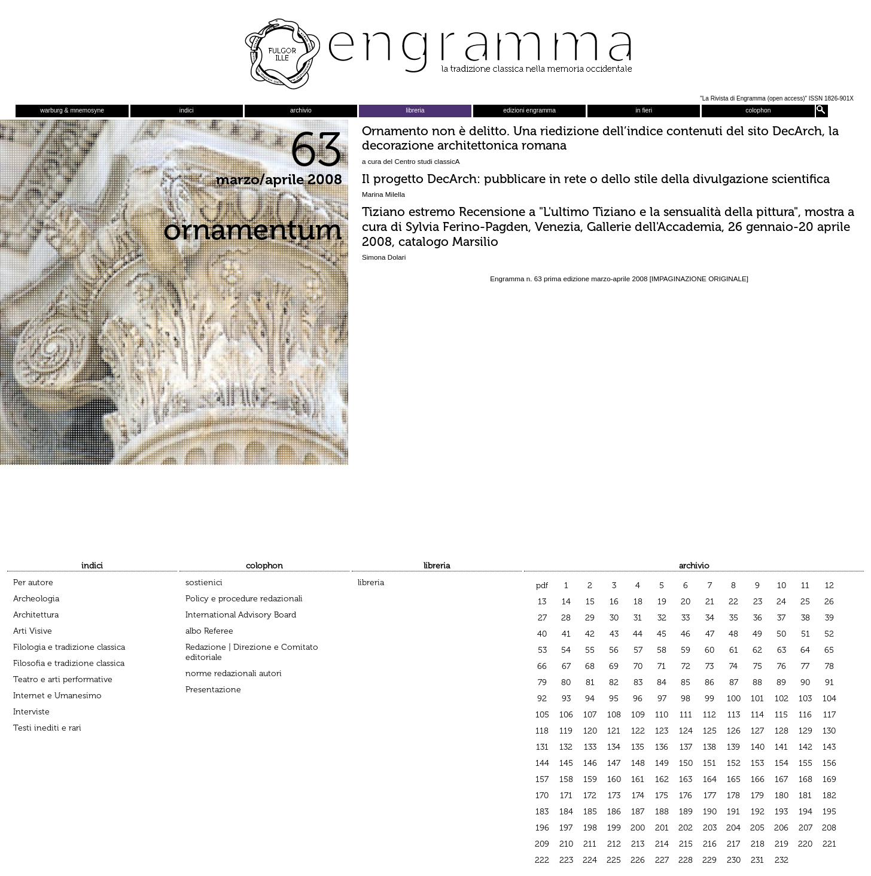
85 (685, 682)
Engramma (435, 51)
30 (614, 618)
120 (590, 731)
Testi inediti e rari (47, 728)
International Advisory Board (240, 615)
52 (829, 634)
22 (733, 602)
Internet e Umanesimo (57, 696)
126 (734, 731)
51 (805, 634)
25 (805, 602)
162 (662, 779)
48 (733, 634)
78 (829, 666)
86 (709, 682)
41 (566, 634)
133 (590, 747)
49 (757, 634)
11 (805, 585)
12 (829, 585)
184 (566, 812)
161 (637, 779)
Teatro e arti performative (62, 679)
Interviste (31, 712)
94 (590, 699)
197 (565, 828)
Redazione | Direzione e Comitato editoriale (251, 652)
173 (614, 795)
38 (805, 618)
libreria (415, 110)
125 (710, 731)
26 (829, 602)
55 (590, 650)
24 (781, 602)
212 (614, 844)
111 (686, 715)
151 (709, 763)
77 (805, 666)
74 (733, 666)
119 (565, 731)
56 (614, 650)
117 (829, 715)
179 (757, 795)
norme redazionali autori (233, 673)
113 (733, 715)
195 (829, 812)
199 (614, 828)
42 (590, 634)
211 (589, 844)
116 (805, 715)
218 (758, 844)
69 (614, 666)
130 (829, 731)
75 (757, 666)
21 (709, 602)
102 (781, 699)
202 (685, 828)
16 (614, 602)
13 (542, 602)
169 (829, 779)
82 (614, 682)
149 (662, 763)
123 (661, 731)
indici (186, 110)
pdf (542, 585)
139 (733, 747)
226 (638, 860)
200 (638, 828)
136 (661, 747)
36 (757, 618)
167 (781, 779)
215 (686, 844)
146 (590, 763)
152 (734, 763)
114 (757, 715)
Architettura (36, 615)
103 (805, 699)
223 (566, 860)
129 (805, 731)
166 (758, 779)
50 (781, 634)
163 (685, 779)
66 (542, 666)
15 (590, 602)
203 (710, 828)
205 (757, 828)
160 (614, 779)
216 (710, 844)
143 (829, 747)
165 (734, 779)
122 (638, 731)
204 (733, 828)
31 (638, 618)
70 (638, 666)
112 (709, 715)
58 (661, 650)
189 (686, 812)
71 (661, 666)
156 (829, 763)
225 (614, 860)
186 (614, 812)
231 (757, 860)
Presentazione (213, 690)
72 (685, 666)
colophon (757, 110)
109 (638, 715)
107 (589, 715)
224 (590, 860)
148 (638, 763)
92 (542, 699)
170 (542, 795)
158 (566, 779)
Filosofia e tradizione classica (68, 663)
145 (566, 763)
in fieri (643, 110)
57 (638, 650)
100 (734, 699)
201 (662, 828)
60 (709, 650)
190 (710, 812)
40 (542, 634)
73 (709, 666)
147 (613, 763)
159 (590, 779)
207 (805, 828)
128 (781, 731)
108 (614, 715)
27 (542, 618)
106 (566, 715)
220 (805, 844)
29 (590, 618)
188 (662, 812)
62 (757, 650)
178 (733, 795)
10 (781, 585)
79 (542, 682)
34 (709, 618)
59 (685, 650)
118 (542, 731)
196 (542, 828)
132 (565, 747)
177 (710, 795)
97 (661, 699)
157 (542, 779)
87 (733, 682)
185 (590, 812)
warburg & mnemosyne (72, 110)
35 (733, 618)
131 (542, 747)
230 (734, 860)
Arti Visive (32, 631)
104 (829, 699)
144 (542, 763)
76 (781, 666)
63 (781, 650)
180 (781, 795)
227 (662, 860)
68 (590, 666)
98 (685, 699)
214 (662, 844)
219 (781, 844)
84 (661, 682)
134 (613, 747)
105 (542, 715)
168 (805, 779)
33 (685, 618)
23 (757, 602)
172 (589, 795)
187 (637, 812)
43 (614, 634)
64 (805, 650)
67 (566, 666)
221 (829, 844)
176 (685, 795)
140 (758, 747)
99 (709, 699)
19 (661, 602)
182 (829, 795)
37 (781, 618)
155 (805, 763)
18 (638, 602)
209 (542, 844)
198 (590, 828)
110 (661, 715)
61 (733, 650)
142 (805, 747)
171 (566, 795)
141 (781, 747)
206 (781, 828)
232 (781, 860)
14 (566, 602)
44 (637, 634)
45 (661, 634)
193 (781, 812)
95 (614, 699)
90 (805, 682)
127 (757, 731)
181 (805, 795)
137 (686, 747)
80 (566, 682)
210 (566, 844)
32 (661, 618)
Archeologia (36, 599)
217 (733, 844)
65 (829, 650)
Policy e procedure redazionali (244, 599)
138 (709, 747)
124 (686, 731)
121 (613, 731)
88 (757, 682)
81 (590, 682)
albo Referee (209, 631)
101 (757, 699)
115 (781, 715)
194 (805, 812)
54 (566, 650)
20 (685, 602)
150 (686, 763)
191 (733, 812)
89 (781, 682)
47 (709, 634)
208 (829, 828)
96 (637, 699)
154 (781, 763)
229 (709, 860)
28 (566, 618)
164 (710, 779)
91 (829, 682)
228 (685, 860)
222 (542, 860)
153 (757, 763)
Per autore (33, 582)
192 (758, 812)
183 (542, 812)
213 (637, 844)
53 (542, 650)
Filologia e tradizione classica (69, 647)
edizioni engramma (529, 110)
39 (829, 618)
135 (637, 747)
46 (685, 634)
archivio (301, 110)
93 (566, 699)
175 (661, 795)
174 (638, 795)
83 (638, 682)
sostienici (204, 582)
